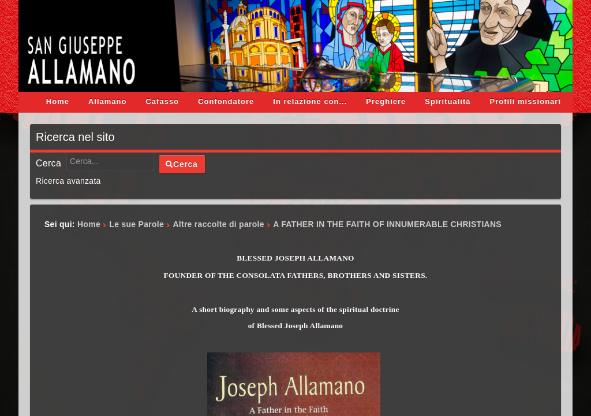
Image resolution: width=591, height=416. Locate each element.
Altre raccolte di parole (218, 224)
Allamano (107, 101)
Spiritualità (447, 101)
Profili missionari (525, 101)
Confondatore (226, 101)
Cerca (48, 163)
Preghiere (386, 101)
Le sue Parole (136, 224)
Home (57, 101)
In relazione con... (310, 101)
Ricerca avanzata (68, 180)
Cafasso (162, 101)
